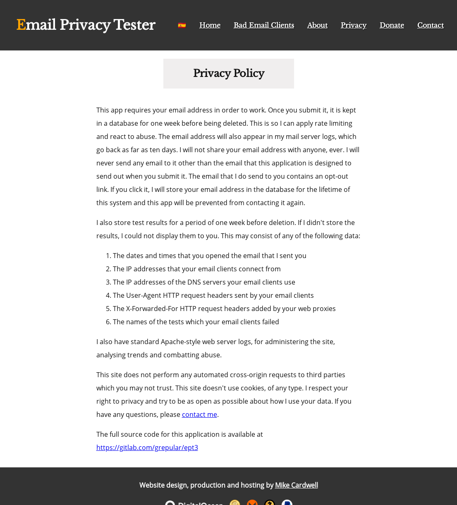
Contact (430, 25)
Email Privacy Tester (85, 25)
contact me (199, 414)
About (317, 25)
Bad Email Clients (264, 25)
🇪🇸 (182, 25)
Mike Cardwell (296, 485)
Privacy (353, 25)
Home (209, 25)
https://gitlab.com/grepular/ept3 (147, 447)
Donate (392, 25)
